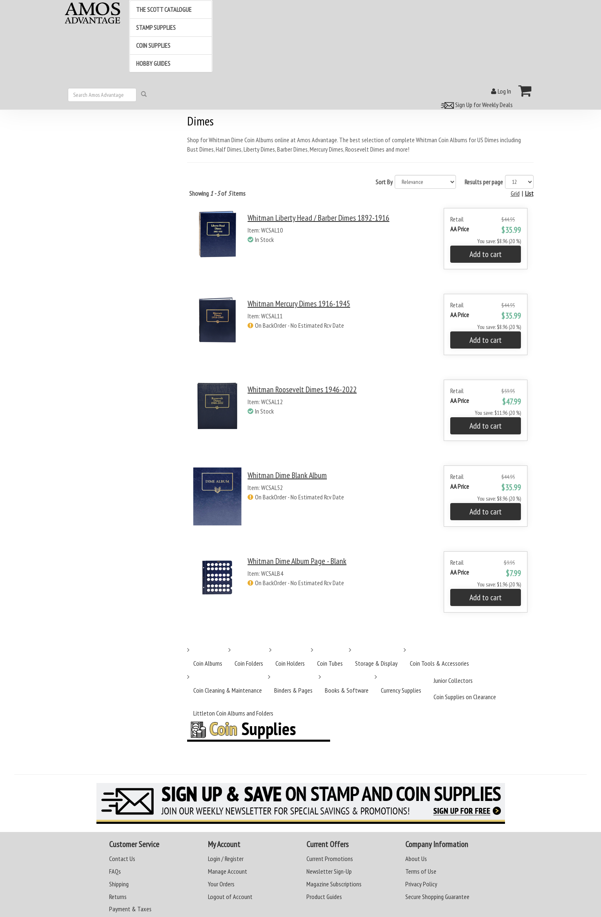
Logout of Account (230, 896)
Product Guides (324, 896)
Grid (515, 193)
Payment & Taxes (130, 909)
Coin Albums (207, 663)
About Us (416, 858)
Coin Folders (249, 663)
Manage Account (227, 871)
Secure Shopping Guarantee (437, 896)
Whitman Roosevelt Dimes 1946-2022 (302, 389)
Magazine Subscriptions (334, 884)
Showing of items (217, 193)
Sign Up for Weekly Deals (475, 105)
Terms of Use (420, 871)
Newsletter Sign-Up (329, 871)
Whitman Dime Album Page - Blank (297, 561)
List (529, 193)
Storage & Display (376, 663)
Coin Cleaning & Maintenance (227, 690)
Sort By (384, 182)
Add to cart (485, 254)
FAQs (115, 871)
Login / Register (226, 858)
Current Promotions (329, 858)
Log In (501, 91)
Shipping (119, 884)
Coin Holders (290, 663)
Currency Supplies (401, 690)
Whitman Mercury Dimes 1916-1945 (299, 303)
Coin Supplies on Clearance (464, 697)
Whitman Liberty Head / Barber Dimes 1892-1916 (318, 217)
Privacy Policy (421, 884)
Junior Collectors (453, 680)
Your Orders (221, 884)
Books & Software (347, 690)
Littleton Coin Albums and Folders (233, 713)
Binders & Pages (293, 690)
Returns (118, 896)
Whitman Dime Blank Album (287, 475)
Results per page (484, 182)
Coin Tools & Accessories (439, 663)
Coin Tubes (330, 663)
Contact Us (122, 858)
